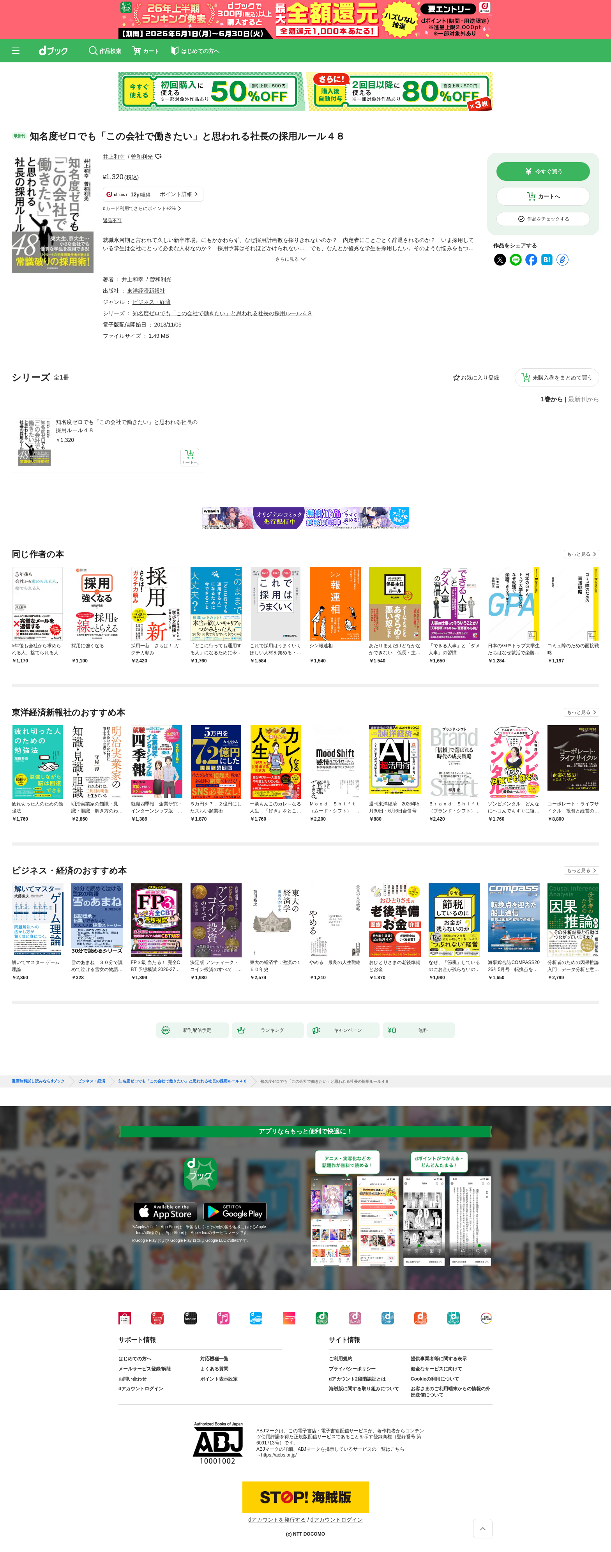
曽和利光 (142, 157)
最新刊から (583, 399)
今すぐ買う (549, 171)
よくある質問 (214, 1369)
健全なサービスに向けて (436, 1369)
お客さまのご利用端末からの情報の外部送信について (450, 1392)
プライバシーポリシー (352, 1369)
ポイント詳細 (176, 194)
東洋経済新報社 (146, 291)
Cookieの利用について (435, 1379)
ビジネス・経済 (151, 302)
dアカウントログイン (140, 1388)
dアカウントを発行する (277, 1520)
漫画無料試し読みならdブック (38, 1081)
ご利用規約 (340, 1358)
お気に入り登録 (480, 377)
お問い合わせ (132, 1379)
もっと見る (578, 554)
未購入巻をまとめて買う (563, 377)
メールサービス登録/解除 (144, 1369)
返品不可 (112, 220)
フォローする (158, 157)
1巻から (552, 399)
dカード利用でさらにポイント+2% (139, 208)
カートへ (549, 196)
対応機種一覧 (214, 1358)
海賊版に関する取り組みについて (364, 1388)
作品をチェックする (548, 219)
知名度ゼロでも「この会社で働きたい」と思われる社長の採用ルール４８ (127, 426)
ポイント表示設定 (219, 1379)
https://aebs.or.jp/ (279, 1455)
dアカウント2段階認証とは (357, 1379)
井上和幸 (114, 157)
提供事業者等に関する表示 (439, 1358)
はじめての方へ (134, 1358)
